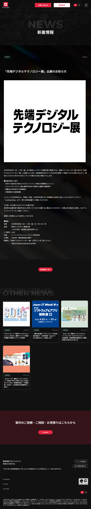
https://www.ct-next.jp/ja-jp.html (24, 243)
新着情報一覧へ (45, 269)
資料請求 (62, 5)
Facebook (6, 479)
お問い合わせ (43, 5)
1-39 (13, 232)
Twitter (5, 484)
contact (45, 432)
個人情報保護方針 (80, 466)
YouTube (6, 489)
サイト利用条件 (81, 461)
